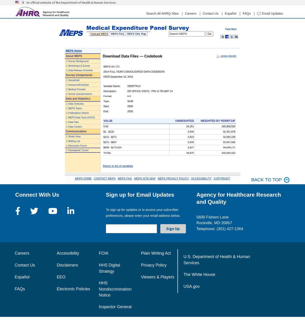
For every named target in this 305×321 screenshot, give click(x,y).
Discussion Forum (77, 145)
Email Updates (270, 13)
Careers (190, 13)
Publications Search (78, 113)
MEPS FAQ (125, 178)
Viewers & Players (157, 277)
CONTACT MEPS (104, 178)
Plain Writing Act (156, 253)
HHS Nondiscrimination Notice (115, 289)
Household (73, 80)
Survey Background (78, 61)
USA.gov (191, 286)
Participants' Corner (78, 150)
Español (231, 13)
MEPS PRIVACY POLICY (173, 178)
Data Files (73, 122)
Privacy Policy (153, 265)
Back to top (270, 179)
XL (236, 36)
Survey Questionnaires (80, 94)
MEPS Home (74, 50)
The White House (199, 274)
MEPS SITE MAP (144, 178)
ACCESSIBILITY (201, 178)
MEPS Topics (75, 108)
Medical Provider (77, 89)
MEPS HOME (83, 178)
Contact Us (210, 13)
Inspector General (115, 307)
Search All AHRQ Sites (162, 13)
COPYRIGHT (222, 178)
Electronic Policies (73, 289)
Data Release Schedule (80, 70)
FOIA (104, 253)
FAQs (247, 13)
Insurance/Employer (78, 85)
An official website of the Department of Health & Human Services (71, 2)
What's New (74, 136)
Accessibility (68, 253)
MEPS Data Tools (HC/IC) (81, 117)
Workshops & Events (79, 66)
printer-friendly (228, 55)
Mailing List (74, 141)
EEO (61, 277)
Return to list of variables (118, 166)
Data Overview (76, 104)
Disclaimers (67, 265)
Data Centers (75, 126)
